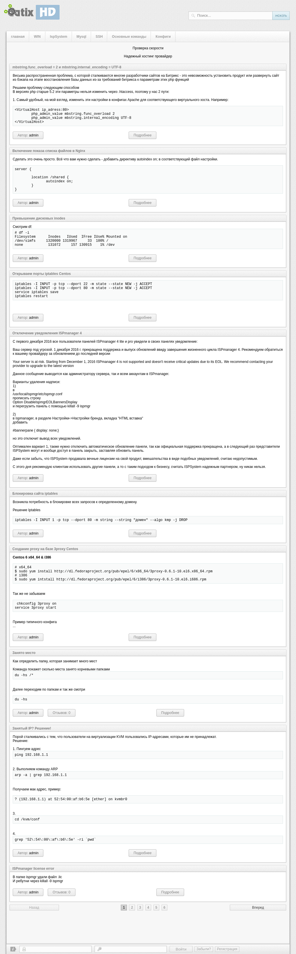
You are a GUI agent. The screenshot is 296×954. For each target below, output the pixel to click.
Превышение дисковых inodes (38, 227)
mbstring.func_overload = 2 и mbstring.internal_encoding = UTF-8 (66, 67)
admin (34, 139)
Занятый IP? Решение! (31, 752)
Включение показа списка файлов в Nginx (48, 154)
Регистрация (227, 949)
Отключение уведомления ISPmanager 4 (47, 349)
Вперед (258, 935)
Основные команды (129, 37)
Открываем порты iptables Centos (41, 286)
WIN (37, 37)
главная (18, 37)
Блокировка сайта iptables (35, 509)
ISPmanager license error (33, 896)
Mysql (81, 37)
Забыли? (204, 949)
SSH (99, 37)
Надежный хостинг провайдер (148, 56)
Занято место (24, 674)
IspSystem (58, 37)
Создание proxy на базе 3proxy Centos (45, 565)
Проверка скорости (148, 48)
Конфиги (163, 37)
